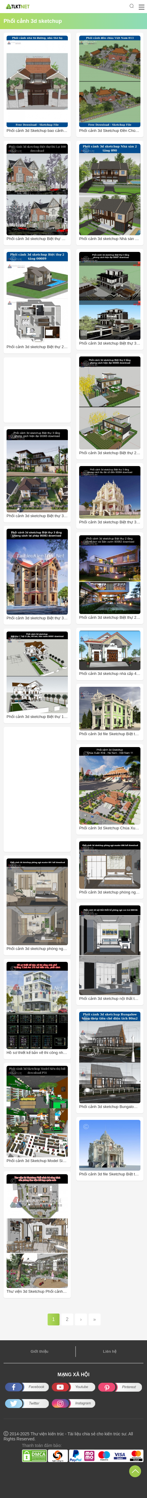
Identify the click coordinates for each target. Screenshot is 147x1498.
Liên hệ (109, 1351)
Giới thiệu (40, 1351)
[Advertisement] (40, 390)
